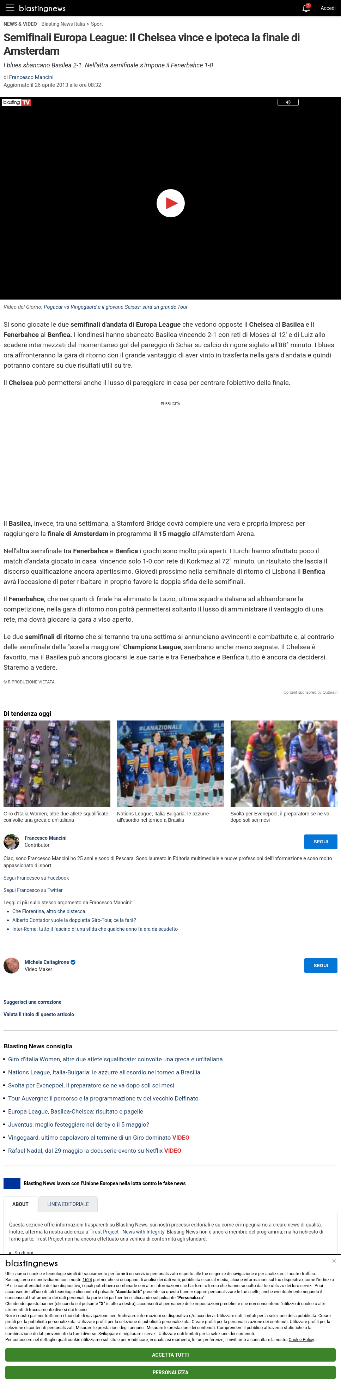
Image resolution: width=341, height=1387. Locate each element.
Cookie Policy (301, 1339)
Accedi (328, 8)
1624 (87, 1279)
